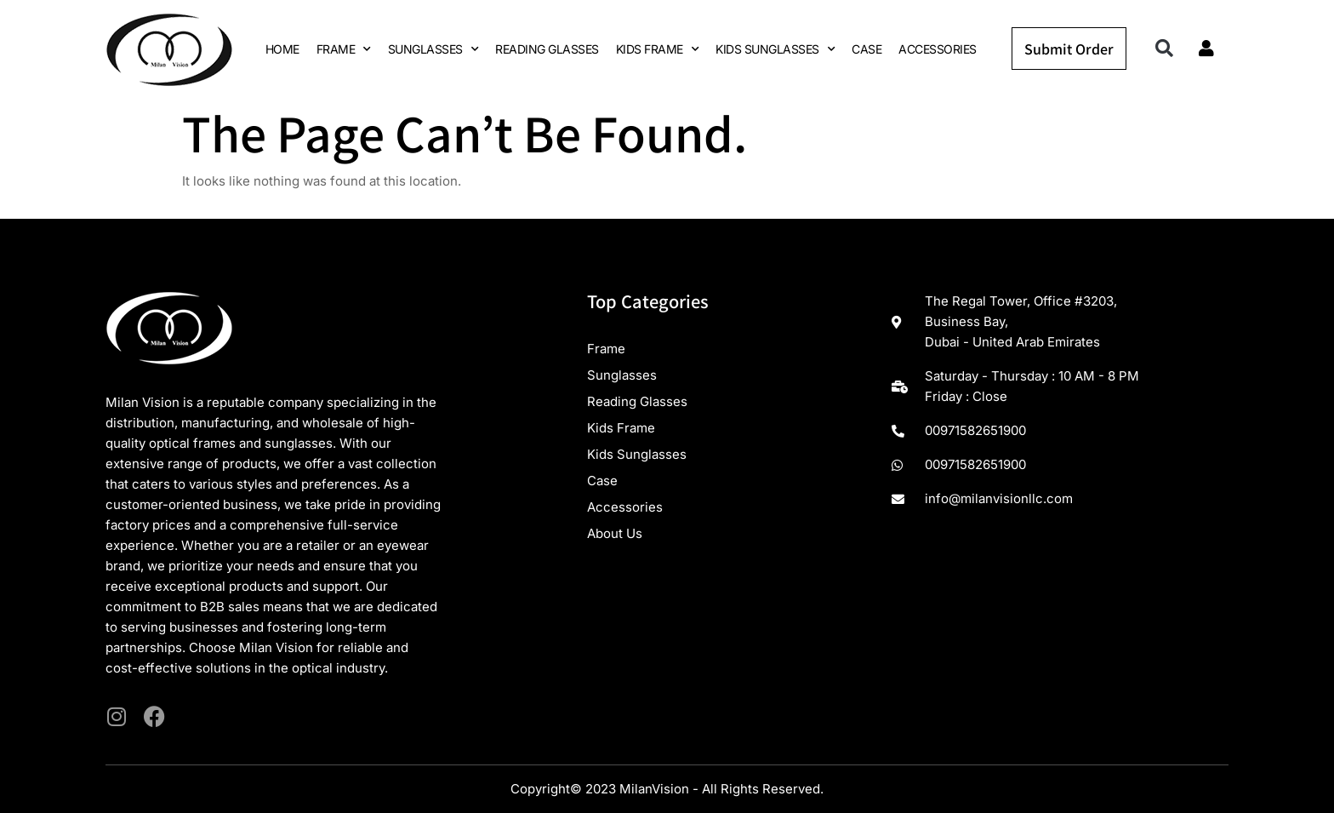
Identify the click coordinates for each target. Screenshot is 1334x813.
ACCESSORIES (937, 49)
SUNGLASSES (433, 49)
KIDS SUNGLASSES (775, 49)
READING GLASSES (547, 49)
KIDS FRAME (657, 49)
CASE (866, 49)
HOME (282, 49)
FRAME (343, 49)
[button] (1164, 49)
